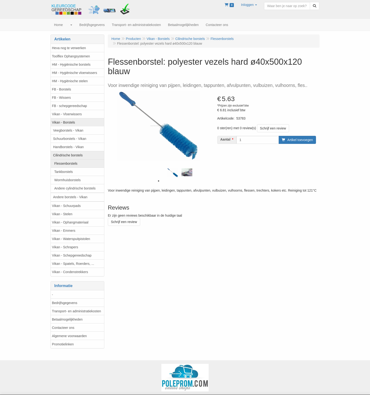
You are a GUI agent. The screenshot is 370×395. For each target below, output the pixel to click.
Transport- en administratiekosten (76, 311)
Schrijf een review (273, 128)
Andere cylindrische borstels (75, 188)
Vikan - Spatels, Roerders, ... (73, 264)
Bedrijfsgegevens (64, 303)
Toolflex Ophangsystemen (71, 56)
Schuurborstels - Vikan (69, 139)
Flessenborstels (65, 163)
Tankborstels (63, 172)
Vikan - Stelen (62, 214)
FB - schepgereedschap (69, 106)
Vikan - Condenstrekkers (70, 272)
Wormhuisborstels (67, 180)
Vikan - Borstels (63, 122)
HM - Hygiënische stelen (70, 81)
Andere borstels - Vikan (70, 197)
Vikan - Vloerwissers (67, 114)
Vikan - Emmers (63, 230)
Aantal (225, 139)
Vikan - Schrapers (65, 247)
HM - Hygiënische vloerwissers (74, 73)
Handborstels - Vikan (68, 147)
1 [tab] (158, 181)
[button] (249, 4)
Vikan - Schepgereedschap (72, 255)
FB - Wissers (61, 97)
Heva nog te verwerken (69, 48)
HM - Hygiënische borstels (71, 64)
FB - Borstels (61, 89)
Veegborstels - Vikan (68, 130)
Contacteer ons (63, 328)
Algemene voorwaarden (69, 336)
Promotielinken (63, 344)
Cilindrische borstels (68, 155)
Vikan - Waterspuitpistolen (71, 239)
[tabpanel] (172, 172)
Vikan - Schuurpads (66, 206)
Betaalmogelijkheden (67, 319)
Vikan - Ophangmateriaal (70, 222)
